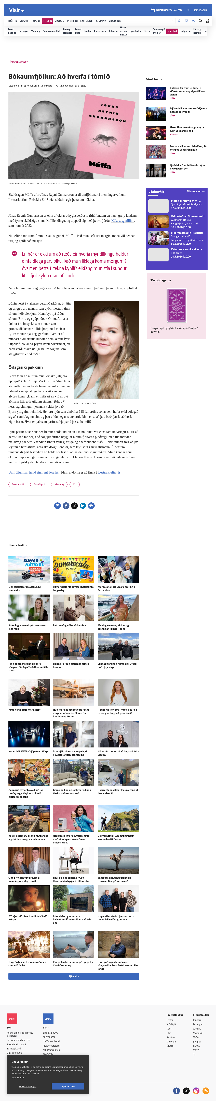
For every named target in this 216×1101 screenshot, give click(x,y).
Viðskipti (171, 1024)
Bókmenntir (18, 484)
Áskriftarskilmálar (52, 1050)
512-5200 (53, 1033)
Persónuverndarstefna (18, 1040)
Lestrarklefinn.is (109, 472)
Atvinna (197, 1029)
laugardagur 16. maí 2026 (169, 10)
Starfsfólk (48, 1054)
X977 (196, 1050)
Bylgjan (197, 1042)
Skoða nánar (17, 1077)
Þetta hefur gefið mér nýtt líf (24, 710)
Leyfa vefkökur (67, 1086)
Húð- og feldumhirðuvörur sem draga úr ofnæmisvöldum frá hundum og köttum (71, 713)
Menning (59, 484)
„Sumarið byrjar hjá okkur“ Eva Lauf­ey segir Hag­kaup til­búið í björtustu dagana (25, 793)
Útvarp (170, 1046)
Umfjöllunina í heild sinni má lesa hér (33, 472)
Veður (196, 1037)
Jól (74, 484)
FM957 (196, 1046)
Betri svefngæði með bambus (69, 625)
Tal (194, 1055)
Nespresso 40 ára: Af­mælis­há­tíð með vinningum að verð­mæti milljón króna (71, 839)
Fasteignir (198, 1024)
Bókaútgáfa (40, 484)
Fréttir (170, 1020)
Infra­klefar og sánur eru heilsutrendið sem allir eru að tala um (72, 920)
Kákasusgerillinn (122, 220)
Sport (169, 1029)
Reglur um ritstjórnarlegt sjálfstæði (20, 1034)
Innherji (197, 1020)
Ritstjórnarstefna (52, 1046)
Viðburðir (198, 1033)
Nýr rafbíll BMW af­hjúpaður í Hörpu (28, 752)
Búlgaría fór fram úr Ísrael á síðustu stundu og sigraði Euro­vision (187, 91)
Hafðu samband (51, 1041)
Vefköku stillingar (27, 1086)
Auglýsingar (49, 1037)
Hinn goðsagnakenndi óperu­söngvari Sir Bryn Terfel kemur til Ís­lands (28, 667)
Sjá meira (74, 976)
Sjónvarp (171, 1042)
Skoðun (171, 1037)
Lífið (169, 1033)
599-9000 (17, 1053)
